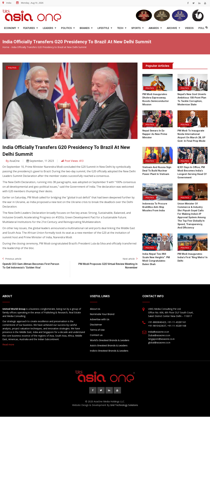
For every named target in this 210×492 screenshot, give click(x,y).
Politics (66, 28)
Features (29, 28)
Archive (172, 28)
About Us (95, 309)
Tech (120, 28)
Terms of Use (97, 329)
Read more (8, 344)
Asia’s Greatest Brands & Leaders (109, 345)
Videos (189, 28)
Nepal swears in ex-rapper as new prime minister (154, 134)
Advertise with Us (99, 319)
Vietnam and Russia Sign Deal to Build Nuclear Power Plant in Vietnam (156, 171)
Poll (201, 28)
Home (5, 47)
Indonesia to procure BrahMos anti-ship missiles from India (154, 207)
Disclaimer (96, 324)
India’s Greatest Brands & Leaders (109, 350)
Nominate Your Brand (102, 314)
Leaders (48, 28)
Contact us (96, 335)
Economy (10, 28)
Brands (84, 28)
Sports (136, 28)
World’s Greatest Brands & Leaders (109, 340)
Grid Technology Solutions (124, 405)
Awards (154, 28)
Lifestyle (103, 28)
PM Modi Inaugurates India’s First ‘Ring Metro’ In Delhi (193, 257)
